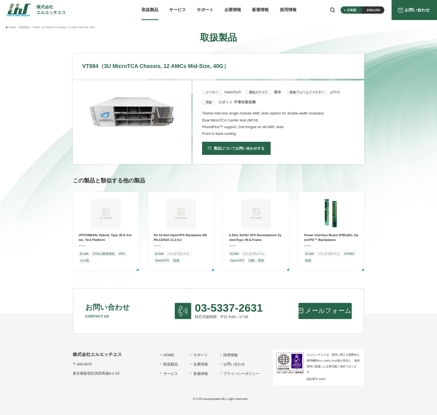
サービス (177, 10)
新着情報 (260, 10)
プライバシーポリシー (241, 374)
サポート (205, 10)
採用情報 (288, 10)
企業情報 (232, 10)
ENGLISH (373, 10)
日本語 (351, 10)
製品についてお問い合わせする (238, 148)
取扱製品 (150, 10)
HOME (168, 355)
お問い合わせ (234, 364)
